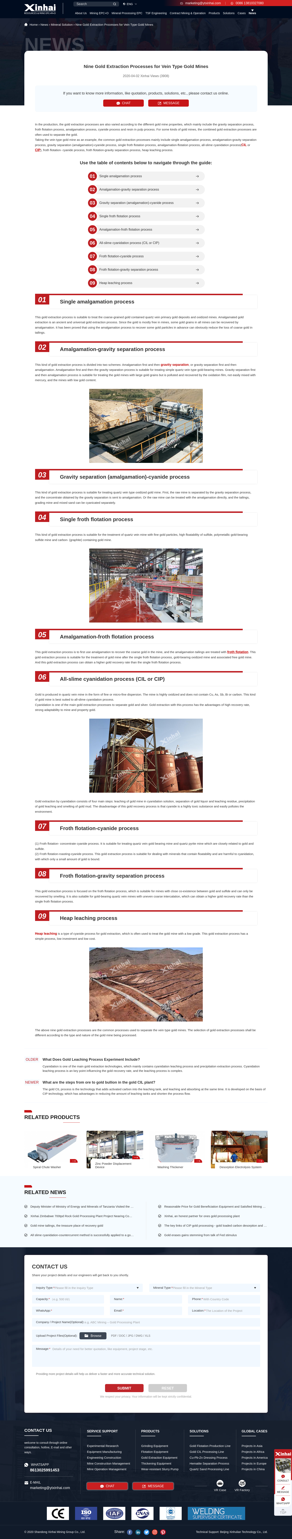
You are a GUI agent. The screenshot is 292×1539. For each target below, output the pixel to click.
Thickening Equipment (156, 1463)
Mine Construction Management (108, 1463)
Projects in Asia (252, 1446)
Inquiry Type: (45, 1287)
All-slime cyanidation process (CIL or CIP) (129, 243)
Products (214, 13)
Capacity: (43, 1299)
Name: (119, 1299)
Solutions (229, 13)
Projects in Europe (254, 1463)
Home (34, 24)
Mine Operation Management (106, 1469)
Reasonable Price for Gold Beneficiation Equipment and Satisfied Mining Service (216, 1206)
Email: (119, 1310)
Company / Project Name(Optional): (60, 1322)
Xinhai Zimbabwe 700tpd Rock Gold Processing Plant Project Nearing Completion (82, 1216)
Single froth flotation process (119, 216)
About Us (81, 13)
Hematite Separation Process (209, 1463)
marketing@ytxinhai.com (200, 3)
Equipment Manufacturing (104, 1451)
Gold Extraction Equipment (159, 1457)
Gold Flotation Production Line (210, 1446)
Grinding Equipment (154, 1446)
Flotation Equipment (154, 1451)
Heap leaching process (115, 283)
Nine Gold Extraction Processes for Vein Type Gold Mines (114, 24)
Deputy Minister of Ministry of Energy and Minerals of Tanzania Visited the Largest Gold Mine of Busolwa (82, 1206)
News (252, 13)
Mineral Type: (163, 1287)
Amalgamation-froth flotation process (125, 229)
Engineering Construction (104, 1457)
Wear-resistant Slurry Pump (159, 1469)
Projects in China (253, 1469)
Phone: (197, 1299)
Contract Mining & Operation (188, 13)
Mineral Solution (62, 24)
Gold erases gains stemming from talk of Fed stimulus (200, 1235)
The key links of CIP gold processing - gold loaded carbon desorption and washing (216, 1225)
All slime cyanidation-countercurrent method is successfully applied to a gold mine (82, 1235)
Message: (43, 1348)
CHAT (123, 103)
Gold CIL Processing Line (207, 1451)
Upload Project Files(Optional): (56, 1335)
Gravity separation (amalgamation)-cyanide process (136, 203)
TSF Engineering (156, 13)
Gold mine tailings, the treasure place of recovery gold (66, 1225)
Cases (242, 13)
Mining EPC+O (99, 13)
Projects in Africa (253, 1451)
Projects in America (255, 1457)
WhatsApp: (44, 1310)
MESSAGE (168, 103)
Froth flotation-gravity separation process (128, 269)
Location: (199, 1310)
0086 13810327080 (247, 3)
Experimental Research (103, 1446)
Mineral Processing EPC (127, 13)
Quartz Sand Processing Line (209, 1469)
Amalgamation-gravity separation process (129, 189)
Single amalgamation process (120, 176)
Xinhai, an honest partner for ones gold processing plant (202, 1216)
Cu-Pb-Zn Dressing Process (209, 1457)
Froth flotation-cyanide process (121, 256)
